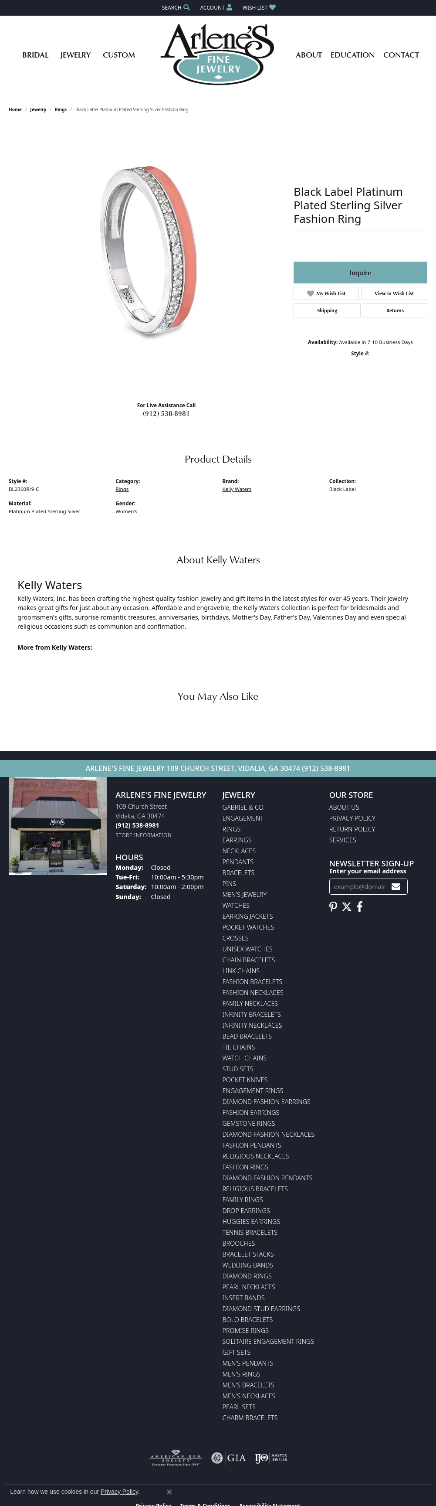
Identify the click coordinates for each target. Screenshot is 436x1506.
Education (353, 54)
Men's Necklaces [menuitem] (249, 1396)
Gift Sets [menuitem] (237, 1352)
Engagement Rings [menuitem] (253, 1091)
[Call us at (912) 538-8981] (137, 825)
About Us (344, 807)
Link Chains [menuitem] (241, 971)
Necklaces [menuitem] (239, 851)
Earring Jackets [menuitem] (248, 916)
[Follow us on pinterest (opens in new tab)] (333, 907)
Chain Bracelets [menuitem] (249, 960)
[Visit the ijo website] (271, 1458)
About (309, 54)
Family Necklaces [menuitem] (250, 1003)
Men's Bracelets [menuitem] (248, 1385)
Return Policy (352, 829)
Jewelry (75, 54)
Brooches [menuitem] (239, 1243)
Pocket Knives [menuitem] (245, 1080)
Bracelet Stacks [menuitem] (248, 1254)
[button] (175, 7)
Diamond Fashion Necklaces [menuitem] (269, 1134)
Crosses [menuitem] (236, 938)
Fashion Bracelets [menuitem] (253, 982)
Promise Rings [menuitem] (246, 1330)
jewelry (38, 109)
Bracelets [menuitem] (239, 873)
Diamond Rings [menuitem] (247, 1276)
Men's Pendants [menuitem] (248, 1363)
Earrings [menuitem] (237, 840)
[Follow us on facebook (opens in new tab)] (359, 907)
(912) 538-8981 (166, 413)
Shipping (327, 310)
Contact (401, 54)
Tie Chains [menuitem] (239, 1047)
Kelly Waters (237, 489)
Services (342, 840)
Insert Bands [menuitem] (244, 1298)
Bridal (35, 54)
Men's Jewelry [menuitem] (245, 894)
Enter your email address (367, 871)
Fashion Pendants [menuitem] (252, 1145)
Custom (119, 54)
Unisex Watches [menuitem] (248, 949)
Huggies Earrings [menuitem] (252, 1221)
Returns (395, 310)
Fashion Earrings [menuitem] (251, 1112)
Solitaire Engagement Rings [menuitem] (268, 1341)
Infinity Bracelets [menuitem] (252, 1014)
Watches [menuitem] (236, 905)
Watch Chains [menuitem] (245, 1058)
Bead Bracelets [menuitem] (247, 1036)
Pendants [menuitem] (238, 862)
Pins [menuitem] (229, 883)
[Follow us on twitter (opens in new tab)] (346, 907)
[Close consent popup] (169, 1492)
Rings (61, 109)
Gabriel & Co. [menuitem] (244, 807)
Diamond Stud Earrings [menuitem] (262, 1309)
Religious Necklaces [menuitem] (256, 1156)
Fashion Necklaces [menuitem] (253, 992)
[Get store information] (143, 835)
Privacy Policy (352, 818)
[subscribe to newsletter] (396, 886)
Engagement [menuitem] (243, 818)
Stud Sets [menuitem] (238, 1069)
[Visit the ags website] (176, 1458)
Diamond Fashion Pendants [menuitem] (268, 1178)
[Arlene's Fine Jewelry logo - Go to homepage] (218, 54)
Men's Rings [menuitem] (241, 1374)
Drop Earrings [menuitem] (246, 1210)
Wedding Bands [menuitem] (248, 1265)
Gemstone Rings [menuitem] (249, 1123)
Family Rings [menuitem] (243, 1200)
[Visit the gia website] (228, 1458)
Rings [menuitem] (232, 829)
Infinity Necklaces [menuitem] (252, 1025)
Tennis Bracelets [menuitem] (250, 1232)
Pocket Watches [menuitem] (248, 927)
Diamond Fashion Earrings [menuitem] (267, 1101)
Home (15, 109)
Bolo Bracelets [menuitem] (248, 1319)
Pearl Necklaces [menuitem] (249, 1287)
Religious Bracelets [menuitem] (255, 1189)
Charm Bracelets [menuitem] (250, 1418)
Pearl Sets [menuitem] (239, 1407)
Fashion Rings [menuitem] (246, 1167)
